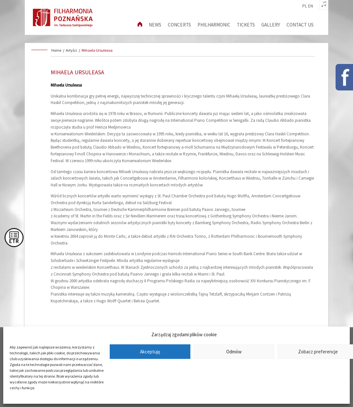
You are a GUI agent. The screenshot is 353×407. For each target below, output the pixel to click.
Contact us (300, 25)
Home (56, 50)
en (310, 6)
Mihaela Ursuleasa (97, 50)
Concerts (179, 25)
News (155, 25)
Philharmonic (213, 25)
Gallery (270, 25)
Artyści (71, 50)
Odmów (234, 352)
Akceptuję (150, 352)
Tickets (246, 25)
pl (304, 6)
